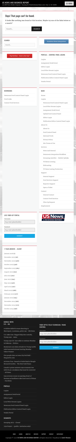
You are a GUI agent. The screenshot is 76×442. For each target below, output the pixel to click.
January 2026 (8, 253)
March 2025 (8, 290)
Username (7, 219)
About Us (44, 125)
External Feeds (48, 136)
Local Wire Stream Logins (50, 70)
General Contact (48, 195)
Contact (43, 191)
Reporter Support (49, 184)
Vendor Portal (46, 81)
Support (44, 173)
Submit (19, 236)
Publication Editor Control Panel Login (54, 78)
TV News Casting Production (53, 169)
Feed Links (8, 99)
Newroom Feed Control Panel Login (53, 74)
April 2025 (7, 287)
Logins (43, 59)
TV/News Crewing (49, 162)
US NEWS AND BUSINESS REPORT (15, 2)
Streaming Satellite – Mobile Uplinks (56, 158)
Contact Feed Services (11, 103)
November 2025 (9, 261)
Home (43, 95)
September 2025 (9, 268)
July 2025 (7, 276)
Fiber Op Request (49, 202)
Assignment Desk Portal (49, 63)
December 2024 (9, 301)
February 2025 (9, 294)
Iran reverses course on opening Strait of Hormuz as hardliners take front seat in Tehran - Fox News (20, 378)
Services (44, 147)
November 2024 (9, 305)
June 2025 (7, 279)
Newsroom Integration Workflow (54, 154)
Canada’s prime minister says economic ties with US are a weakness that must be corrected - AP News (19, 370)
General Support (48, 176)
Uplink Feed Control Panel (52, 114)
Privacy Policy (48, 140)
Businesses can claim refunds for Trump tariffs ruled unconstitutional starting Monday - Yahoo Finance (20, 349)
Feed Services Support (50, 180)
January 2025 (8, 298)
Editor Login (45, 67)
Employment (45, 206)
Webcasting (47, 165)
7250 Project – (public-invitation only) (17, 426)
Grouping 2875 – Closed (12, 422)
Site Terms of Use (49, 143)
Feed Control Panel (49, 132)
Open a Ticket (47, 187)
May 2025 (7, 283)
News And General (49, 151)
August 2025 (8, 272)
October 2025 (8, 264)
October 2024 (8, 309)
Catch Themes (66, 438)
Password (7, 227)
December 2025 (9, 257)
